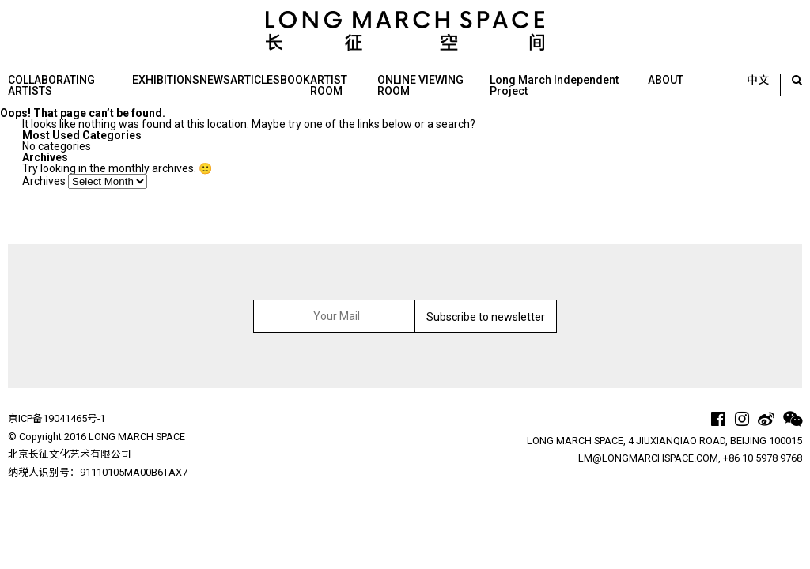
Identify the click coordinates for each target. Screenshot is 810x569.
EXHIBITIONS (165, 79)
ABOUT (665, 79)
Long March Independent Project (554, 85)
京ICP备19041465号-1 (56, 418)
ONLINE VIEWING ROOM (420, 85)
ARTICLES (255, 79)
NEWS (214, 79)
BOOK (295, 79)
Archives (44, 181)
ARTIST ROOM (328, 85)
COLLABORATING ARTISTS (51, 85)
